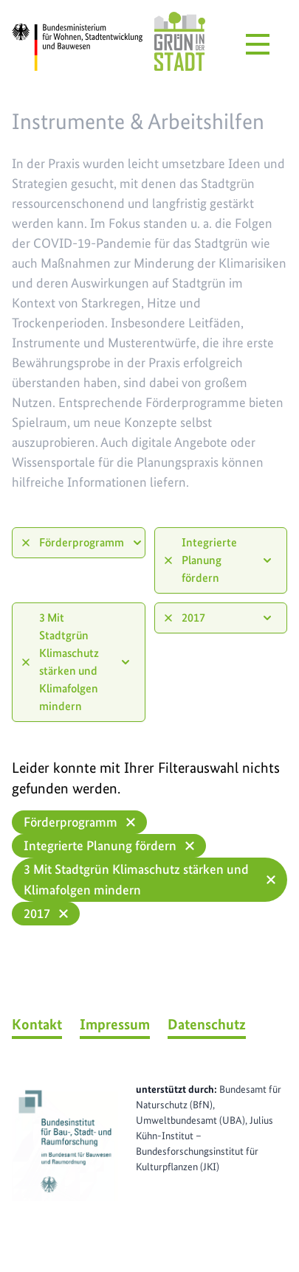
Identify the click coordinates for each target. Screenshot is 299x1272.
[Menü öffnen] (257, 44)
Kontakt (37, 1024)
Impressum (115, 1024)
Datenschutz (207, 1024)
